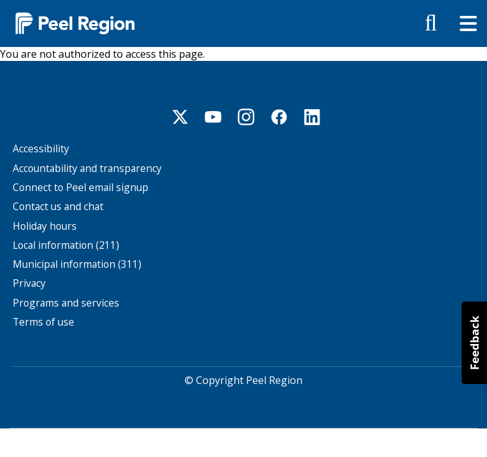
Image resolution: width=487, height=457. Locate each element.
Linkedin (312, 116)
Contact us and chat (58, 206)
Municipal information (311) (77, 264)
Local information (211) (66, 245)
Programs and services (66, 303)
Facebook (279, 116)
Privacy (29, 283)
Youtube (213, 116)
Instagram (246, 116)
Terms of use (43, 322)
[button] (474, 342)
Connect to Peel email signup (80, 187)
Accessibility (41, 149)
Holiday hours (45, 226)
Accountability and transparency (87, 168)
